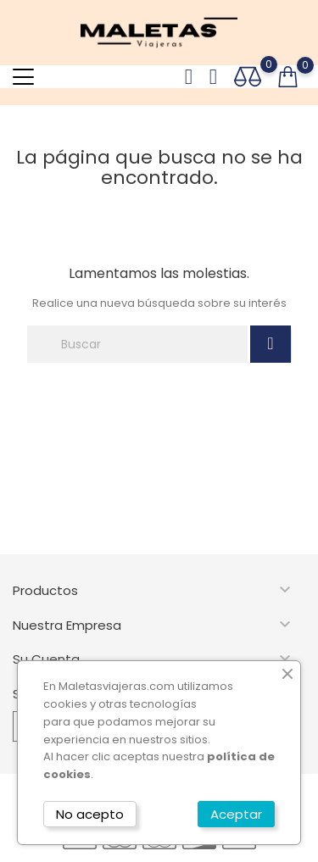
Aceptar (236, 814)
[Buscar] (137, 344)
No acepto (90, 814)
